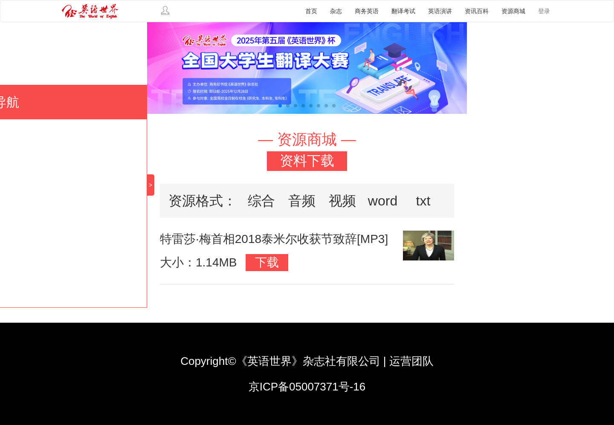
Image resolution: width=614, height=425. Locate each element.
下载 (267, 262)
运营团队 (411, 361)
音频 (302, 200)
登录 (544, 11)
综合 (261, 200)
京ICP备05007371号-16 (307, 386)
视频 (342, 200)
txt (423, 200)
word (382, 200)
